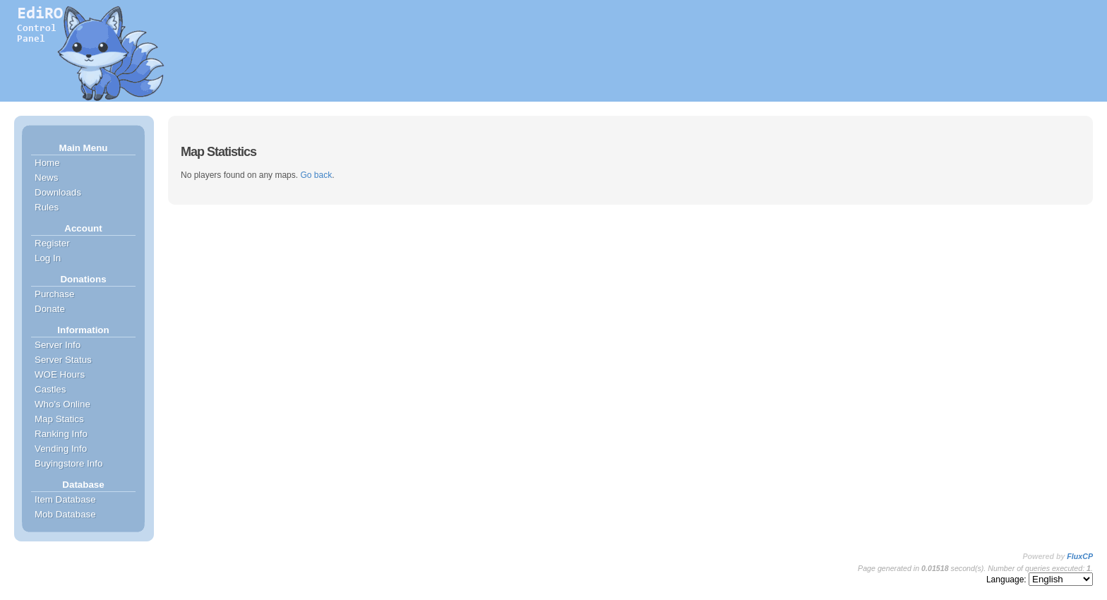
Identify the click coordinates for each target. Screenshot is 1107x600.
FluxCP (1080, 556)
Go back (316, 175)
